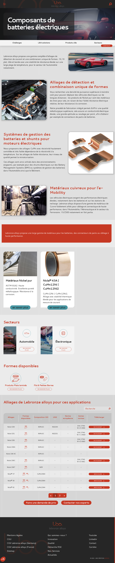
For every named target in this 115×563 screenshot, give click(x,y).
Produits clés (71, 43)
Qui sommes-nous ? (57, 535)
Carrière (92, 547)
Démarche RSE (55, 547)
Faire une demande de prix (40, 502)
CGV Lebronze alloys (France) (20, 547)
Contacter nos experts (76, 502)
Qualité (51, 543)
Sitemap (10, 550)
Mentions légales (15, 535)
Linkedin (93, 539)
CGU (9, 539)
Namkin (106, 558)
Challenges (17, 43)
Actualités (52, 554)
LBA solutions (44, 43)
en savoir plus (20, 307)
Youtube (93, 535)
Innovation (53, 539)
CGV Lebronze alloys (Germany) (21, 543)
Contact (106, 45)
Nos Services (54, 550)
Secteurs (98, 43)
